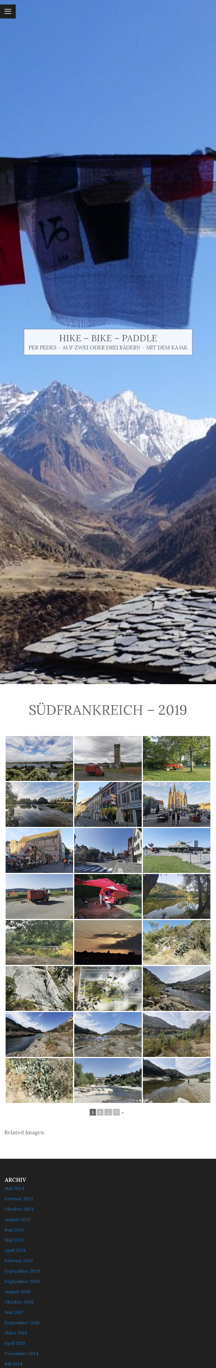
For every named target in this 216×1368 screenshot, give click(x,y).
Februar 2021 (18, 1260)
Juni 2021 (14, 1230)
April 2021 (15, 1250)
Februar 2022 (18, 1198)
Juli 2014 (13, 1364)
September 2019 (22, 1281)
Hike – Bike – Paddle (108, 338)
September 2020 (22, 1271)
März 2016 (15, 1332)
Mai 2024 (14, 1188)
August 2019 (17, 1291)
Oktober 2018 (18, 1302)
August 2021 (17, 1219)
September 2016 (21, 1322)
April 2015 (14, 1343)
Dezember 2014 (21, 1353)
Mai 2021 (13, 1240)
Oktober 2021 (18, 1209)
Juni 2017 (13, 1312)
